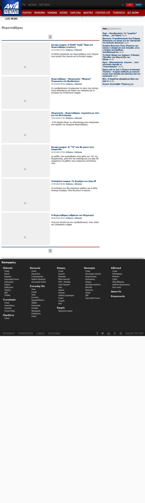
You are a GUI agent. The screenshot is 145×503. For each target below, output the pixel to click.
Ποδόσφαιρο (117, 273)
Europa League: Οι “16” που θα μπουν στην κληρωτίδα (72, 148)
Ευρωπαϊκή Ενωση (11, 279)
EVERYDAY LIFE (102, 12)
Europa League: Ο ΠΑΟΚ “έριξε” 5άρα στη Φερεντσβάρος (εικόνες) (72, 46)
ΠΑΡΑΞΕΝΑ (75, 12)
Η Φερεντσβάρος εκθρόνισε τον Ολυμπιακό (72, 215)
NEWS (32, 4)
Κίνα (60, 303)
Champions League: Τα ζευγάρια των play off (73, 181)
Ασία (60, 287)
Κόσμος (61, 268)
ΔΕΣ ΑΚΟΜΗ (133, 12)
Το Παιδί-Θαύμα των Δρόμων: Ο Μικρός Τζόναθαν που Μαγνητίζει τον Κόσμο (121, 57)
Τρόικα (87, 292)
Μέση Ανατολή (64, 279)
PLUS (44, 4)
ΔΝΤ (6, 292)
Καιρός (61, 307)
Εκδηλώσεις (36, 313)
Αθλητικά (78, 50)
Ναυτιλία (88, 287)
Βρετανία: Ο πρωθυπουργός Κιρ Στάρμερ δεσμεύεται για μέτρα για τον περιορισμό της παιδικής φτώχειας (121, 40)
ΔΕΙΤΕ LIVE (129, 5)
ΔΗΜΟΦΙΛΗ (115, 28)
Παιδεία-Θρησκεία (38, 279)
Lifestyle (34, 308)
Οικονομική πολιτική (93, 273)
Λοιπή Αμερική (64, 284)
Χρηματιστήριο (91, 276)
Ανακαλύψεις (9, 305)
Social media (9, 310)
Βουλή (6, 273)
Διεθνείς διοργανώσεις (121, 284)
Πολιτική (7, 268)
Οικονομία (89, 268)
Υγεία (33, 294)
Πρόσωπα (89, 290)
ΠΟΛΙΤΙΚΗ (27, 12)
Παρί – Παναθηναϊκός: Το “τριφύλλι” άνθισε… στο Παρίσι (120, 34)
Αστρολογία (35, 305)
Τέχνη (33, 289)
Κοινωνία (35, 268)
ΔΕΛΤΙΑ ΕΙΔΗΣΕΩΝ (138, 5)
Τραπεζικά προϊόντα (93, 284)
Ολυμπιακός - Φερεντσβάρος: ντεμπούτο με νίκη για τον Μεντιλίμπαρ (75, 114)
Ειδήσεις (69, 50)
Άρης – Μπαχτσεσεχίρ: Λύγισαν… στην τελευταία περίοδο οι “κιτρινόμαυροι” (121, 64)
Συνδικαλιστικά (37, 276)
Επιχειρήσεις (90, 279)
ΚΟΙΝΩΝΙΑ (52, 12)
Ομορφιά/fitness (37, 300)
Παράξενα (8, 315)
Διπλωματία (8, 281)
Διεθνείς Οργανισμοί (66, 295)
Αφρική (61, 290)
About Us (116, 291)
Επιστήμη (8, 308)
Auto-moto (116, 287)
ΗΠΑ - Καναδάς (64, 281)
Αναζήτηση (123, 5)
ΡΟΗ (105, 28)
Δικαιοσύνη (35, 273)
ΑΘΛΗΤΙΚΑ (88, 12)
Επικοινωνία (118, 296)
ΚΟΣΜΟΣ (64, 12)
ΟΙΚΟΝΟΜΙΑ (39, 12)
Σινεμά (33, 292)
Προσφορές (35, 310)
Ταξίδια (34, 302)
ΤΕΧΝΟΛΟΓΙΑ (119, 12)
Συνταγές (34, 297)
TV (24, 4)
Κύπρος (7, 284)
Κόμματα (7, 276)
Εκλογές (7, 290)
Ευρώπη (61, 273)
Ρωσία (60, 298)
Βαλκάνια (62, 276)
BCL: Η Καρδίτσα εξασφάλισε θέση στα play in (120, 80)
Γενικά (6, 271)
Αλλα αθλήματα (118, 281)
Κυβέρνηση (8, 287)
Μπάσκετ (115, 276)
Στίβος (114, 279)
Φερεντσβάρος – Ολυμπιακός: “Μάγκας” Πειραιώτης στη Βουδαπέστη (71, 80)
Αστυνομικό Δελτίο (38, 281)
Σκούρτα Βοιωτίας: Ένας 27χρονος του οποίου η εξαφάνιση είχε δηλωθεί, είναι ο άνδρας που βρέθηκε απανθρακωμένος (121, 49)
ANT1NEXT (60, 4)
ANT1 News (11, 12)
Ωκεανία (61, 292)
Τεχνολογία (9, 299)
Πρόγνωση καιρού (65, 310)
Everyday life (37, 286)
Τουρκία (61, 300)
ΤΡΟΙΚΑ (7, 295)
